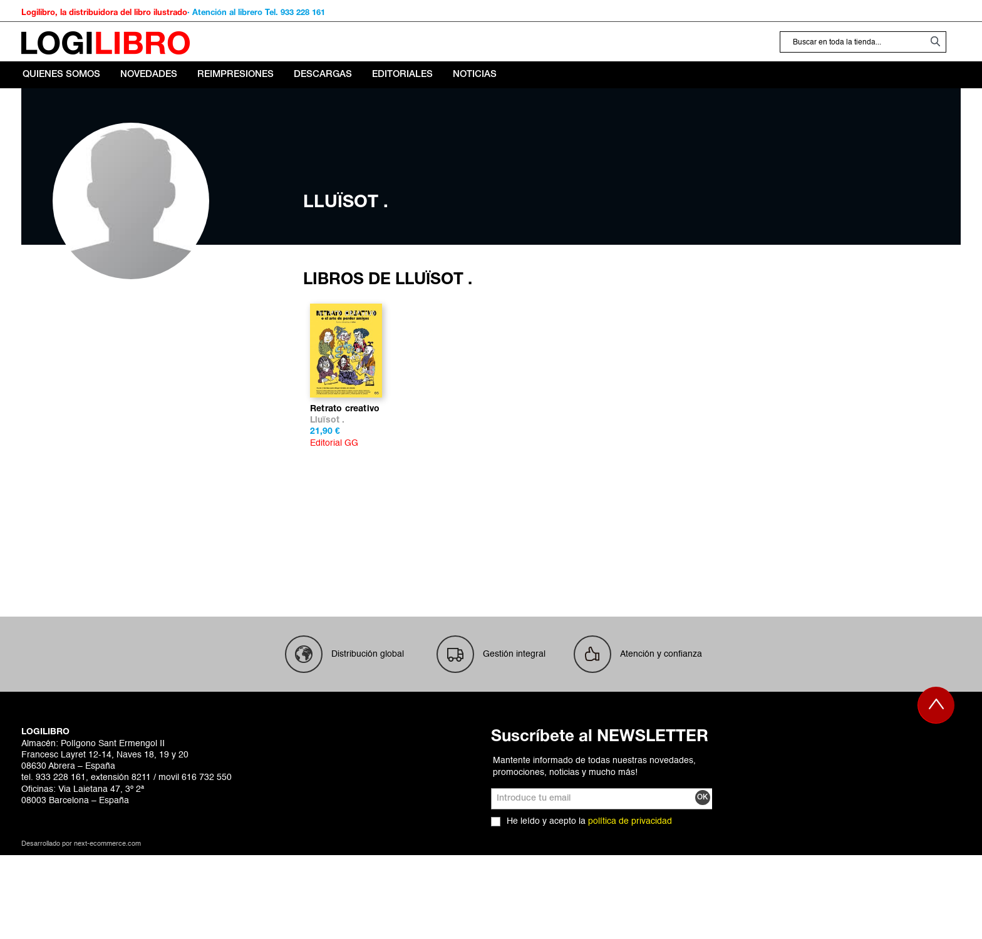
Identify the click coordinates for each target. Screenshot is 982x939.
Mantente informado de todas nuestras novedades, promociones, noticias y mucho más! (594, 850)
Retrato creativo (345, 493)
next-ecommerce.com (107, 928)
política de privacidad (630, 905)
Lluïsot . (327, 504)
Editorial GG (334, 527)
